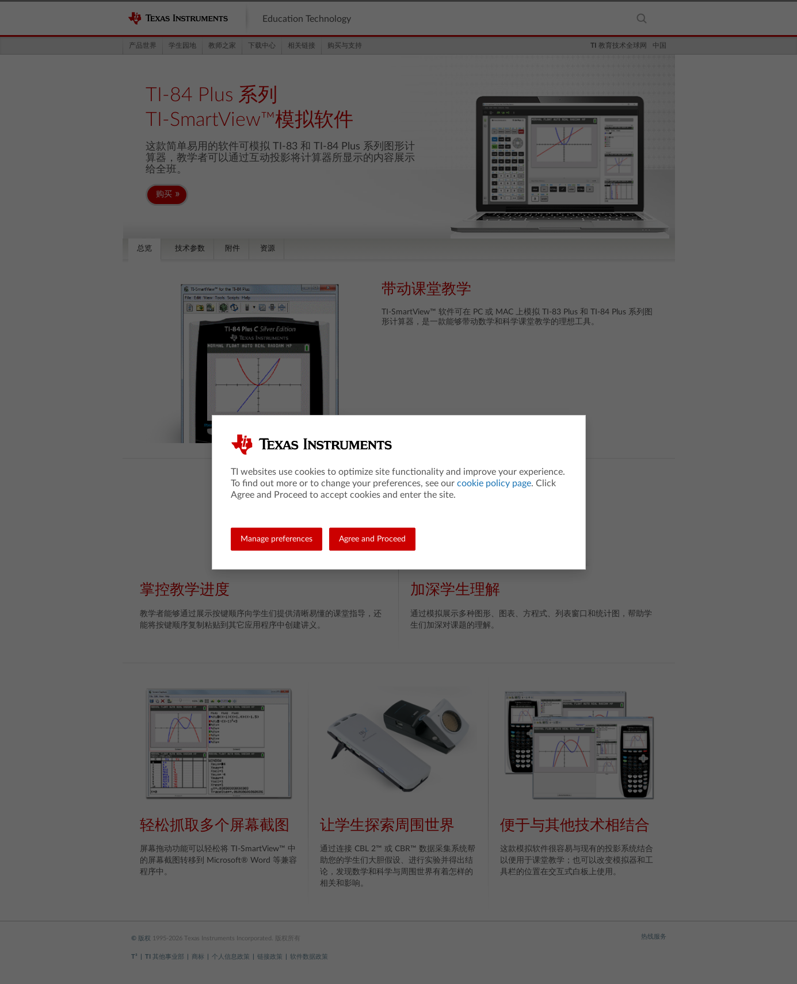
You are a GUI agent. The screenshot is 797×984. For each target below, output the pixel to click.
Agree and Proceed (372, 539)
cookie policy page (494, 483)
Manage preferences (276, 539)
